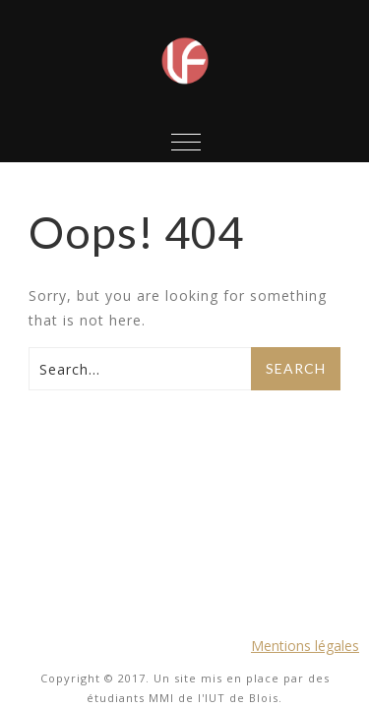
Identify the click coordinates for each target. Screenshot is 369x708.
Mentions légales (305, 643)
